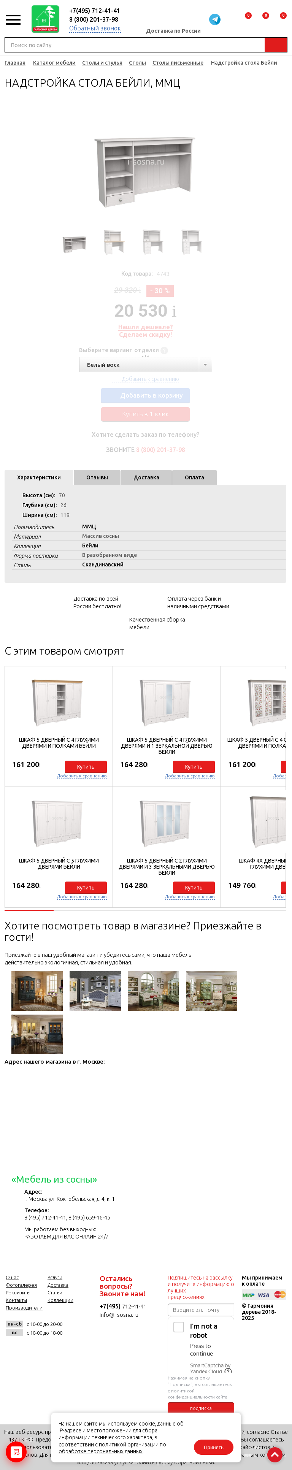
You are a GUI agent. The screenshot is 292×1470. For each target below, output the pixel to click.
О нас (12, 1277)
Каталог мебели (54, 63)
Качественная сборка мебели (157, 623)
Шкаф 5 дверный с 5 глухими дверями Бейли (59, 864)
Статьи (55, 1292)
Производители (24, 1307)
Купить (86, 767)
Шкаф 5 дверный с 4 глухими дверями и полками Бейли (59, 743)
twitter (51, 1349)
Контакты (16, 1300)
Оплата (194, 477)
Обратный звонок (95, 28)
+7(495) (111, 1306)
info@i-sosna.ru (119, 1314)
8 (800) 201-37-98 (93, 19)
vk (13, 1349)
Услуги (55, 1277)
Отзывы (97, 477)
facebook (32, 1349)
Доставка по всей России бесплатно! (97, 602)
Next (234, 161)
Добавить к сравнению (82, 775)
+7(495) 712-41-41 (94, 10)
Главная (15, 63)
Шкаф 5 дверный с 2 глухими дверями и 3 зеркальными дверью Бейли (167, 867)
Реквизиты (18, 1292)
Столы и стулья (102, 63)
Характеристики (39, 477)
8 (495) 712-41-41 (45, 1218)
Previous (57, 161)
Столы (137, 63)
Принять (214, 1447)
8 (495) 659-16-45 (89, 1218)
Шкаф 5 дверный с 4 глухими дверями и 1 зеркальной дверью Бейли (167, 746)
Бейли (90, 545)
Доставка (146, 477)
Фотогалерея (21, 1285)
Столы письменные (177, 63)
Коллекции (60, 1300)
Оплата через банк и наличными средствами (198, 602)
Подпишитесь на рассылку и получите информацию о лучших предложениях (201, 1287)
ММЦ (89, 526)
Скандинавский (103, 564)
